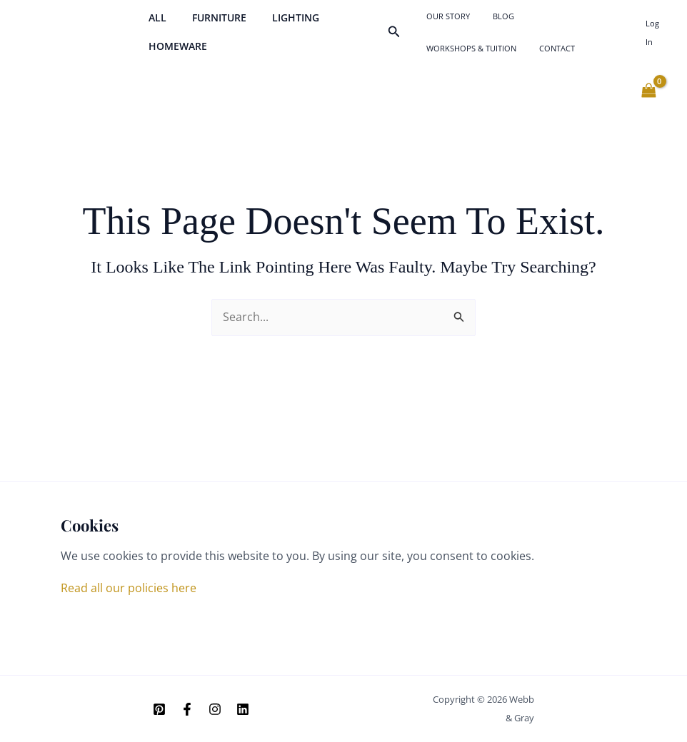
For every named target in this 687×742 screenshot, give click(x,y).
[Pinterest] (159, 709)
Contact (441, 59)
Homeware (175, 54)
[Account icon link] (654, 40)
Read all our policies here (128, 588)
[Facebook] (187, 709)
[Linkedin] (242, 709)
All (155, 25)
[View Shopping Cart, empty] (648, 106)
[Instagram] (215, 709)
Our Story (445, 19)
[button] (397, 40)
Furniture (211, 25)
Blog (489, 19)
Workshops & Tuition (556, 19)
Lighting (281, 25)
